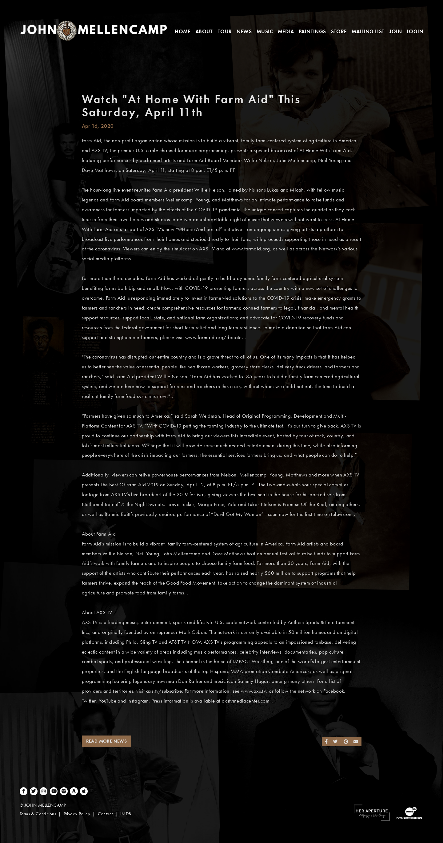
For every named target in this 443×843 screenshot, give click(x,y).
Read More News (106, 741)
